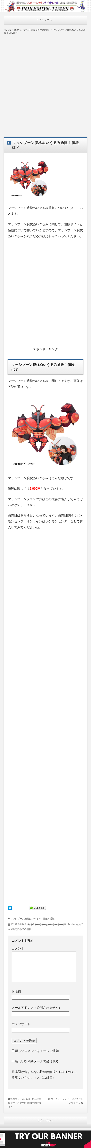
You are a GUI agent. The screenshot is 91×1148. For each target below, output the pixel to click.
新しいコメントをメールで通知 (37, 1050)
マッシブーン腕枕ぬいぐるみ (25, 918)
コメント (18, 948)
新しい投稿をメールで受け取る (37, 1061)
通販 (52, 918)
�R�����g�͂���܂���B (48, 924)
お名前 (16, 991)
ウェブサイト (21, 1024)
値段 (45, 918)
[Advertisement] (45, 82)
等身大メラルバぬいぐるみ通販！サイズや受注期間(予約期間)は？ (25, 1103)
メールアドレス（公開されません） (37, 1007)
